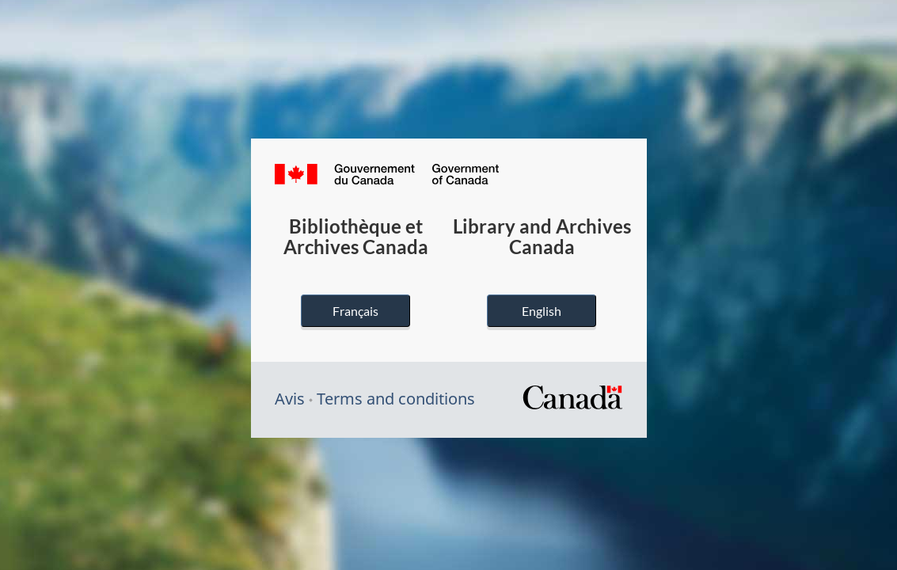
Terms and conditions (396, 398)
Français (355, 310)
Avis (290, 398)
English (541, 310)
